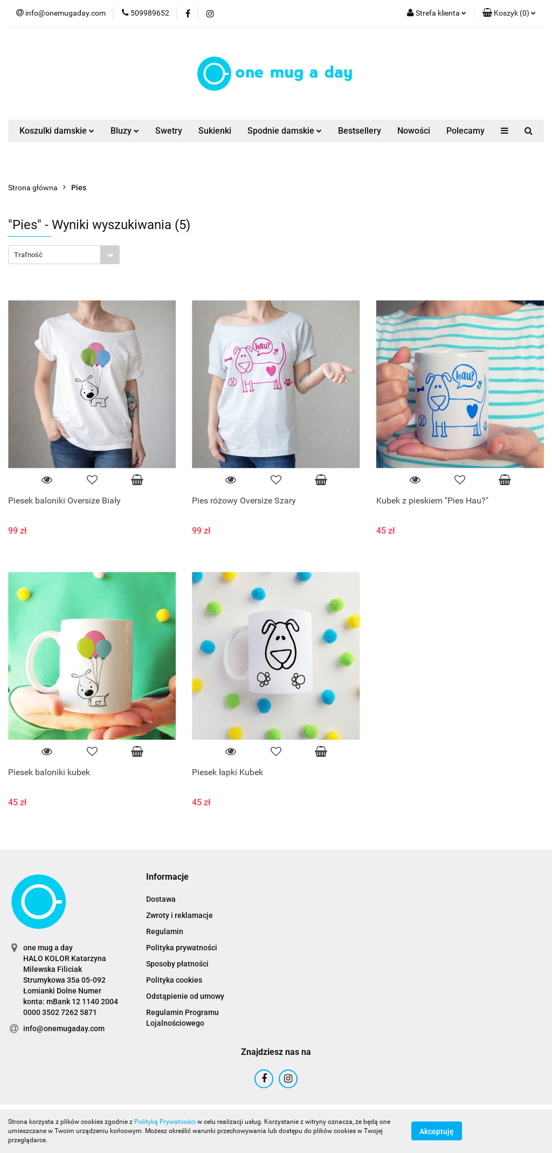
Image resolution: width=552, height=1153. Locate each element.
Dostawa (161, 899)
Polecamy (465, 131)
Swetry (168, 131)
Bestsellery (359, 131)
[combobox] (64, 254)
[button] (509, 13)
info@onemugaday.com (64, 1028)
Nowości (413, 131)
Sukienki (214, 131)
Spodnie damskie (284, 131)
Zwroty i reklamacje (179, 915)
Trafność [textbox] (28, 255)
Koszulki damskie (56, 131)
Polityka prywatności (181, 947)
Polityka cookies (174, 980)
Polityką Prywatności (165, 1122)
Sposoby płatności (177, 963)
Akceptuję (436, 1131)
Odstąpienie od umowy (185, 996)
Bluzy (125, 131)
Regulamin (164, 931)
